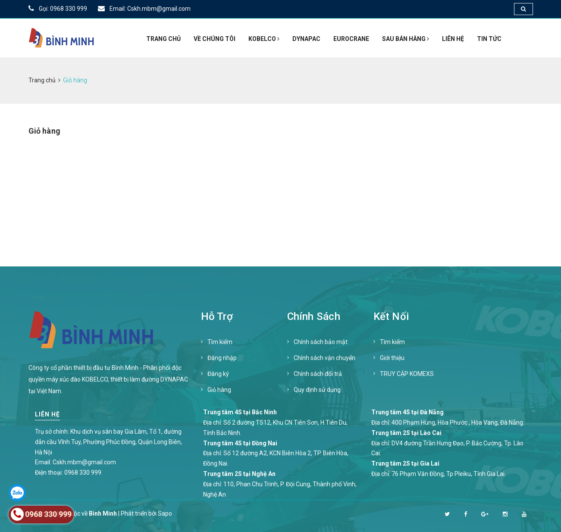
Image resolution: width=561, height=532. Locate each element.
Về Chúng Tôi (214, 38)
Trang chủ (163, 38)
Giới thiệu (392, 357)
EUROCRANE (351, 38)
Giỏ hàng (219, 389)
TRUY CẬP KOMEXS (407, 373)
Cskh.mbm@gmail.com (84, 462)
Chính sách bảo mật (321, 341)
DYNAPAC (306, 38)
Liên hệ (453, 38)
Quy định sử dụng (317, 389)
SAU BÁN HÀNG (405, 38)
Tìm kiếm (219, 341)
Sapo (165, 513)
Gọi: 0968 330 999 (57, 8)
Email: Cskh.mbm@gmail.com (144, 8)
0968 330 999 (82, 472)
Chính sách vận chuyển (324, 357)
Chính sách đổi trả (318, 373)
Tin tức (489, 38)
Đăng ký (218, 373)
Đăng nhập (222, 357)
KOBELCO (263, 38)
